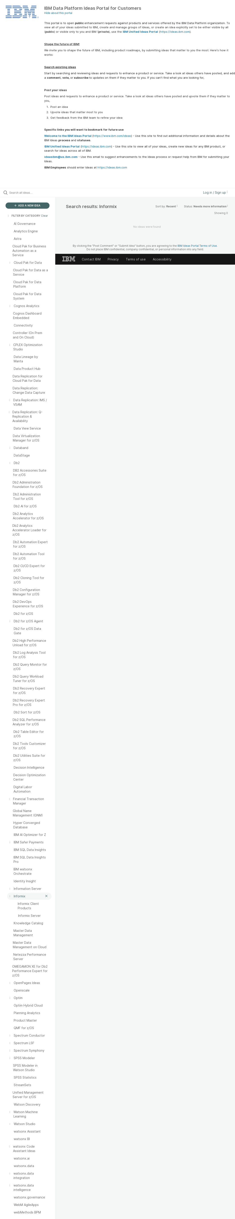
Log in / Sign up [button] (215, 192)
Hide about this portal (58, 13)
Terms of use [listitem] (136, 259)
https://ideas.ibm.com (175, 31)
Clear (44, 215)
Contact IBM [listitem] (91, 259)
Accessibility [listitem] (162, 259)
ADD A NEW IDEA (27, 205)
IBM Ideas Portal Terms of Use (197, 245)
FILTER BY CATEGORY (23, 215)
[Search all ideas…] (30, 192)
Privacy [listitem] (113, 259)
